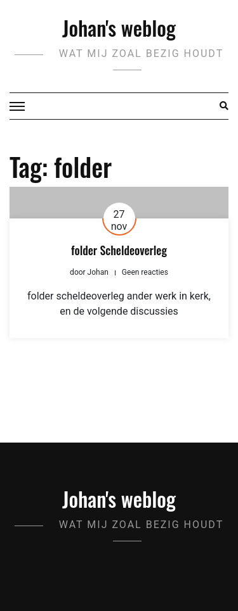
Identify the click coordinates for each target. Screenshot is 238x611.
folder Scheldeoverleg (119, 250)
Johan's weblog (119, 27)
